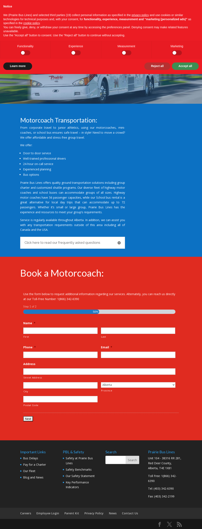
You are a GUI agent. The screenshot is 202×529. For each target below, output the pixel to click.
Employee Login (47, 513)
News (113, 513)
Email (106, 347)
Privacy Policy (94, 513)
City (25, 391)
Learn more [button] (18, 66)
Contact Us (130, 513)
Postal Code (30, 405)
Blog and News (33, 477)
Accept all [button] (185, 66)
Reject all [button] (157, 66)
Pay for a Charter (34, 465)
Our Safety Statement (80, 476)
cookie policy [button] (31, 23)
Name (29, 323)
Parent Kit (71, 513)
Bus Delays (30, 458)
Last (103, 336)
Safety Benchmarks (79, 469)
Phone (29, 347)
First (26, 336)
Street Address (32, 377)
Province (106, 390)
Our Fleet (29, 471)
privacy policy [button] (140, 15)
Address (29, 364)
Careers (25, 513)
